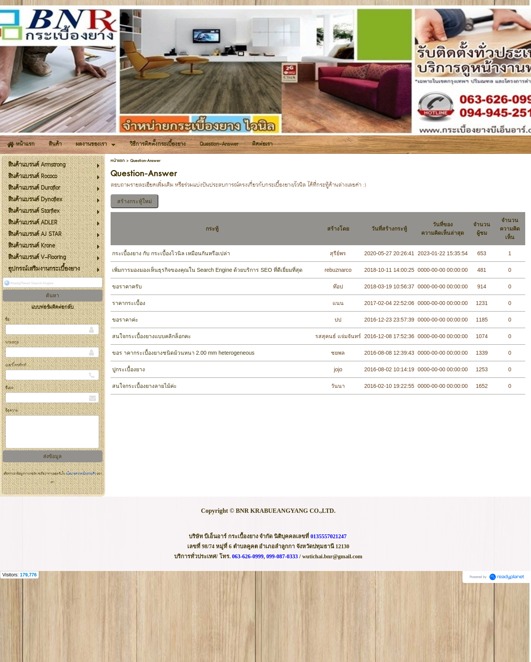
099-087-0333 (282, 631)
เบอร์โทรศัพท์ (15, 441)
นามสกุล (12, 418)
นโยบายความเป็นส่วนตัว (81, 550)
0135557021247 (329, 611)
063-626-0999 (248, 631)
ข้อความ (11, 486)
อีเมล (9, 463)
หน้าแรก (118, 236)
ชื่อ (7, 395)
